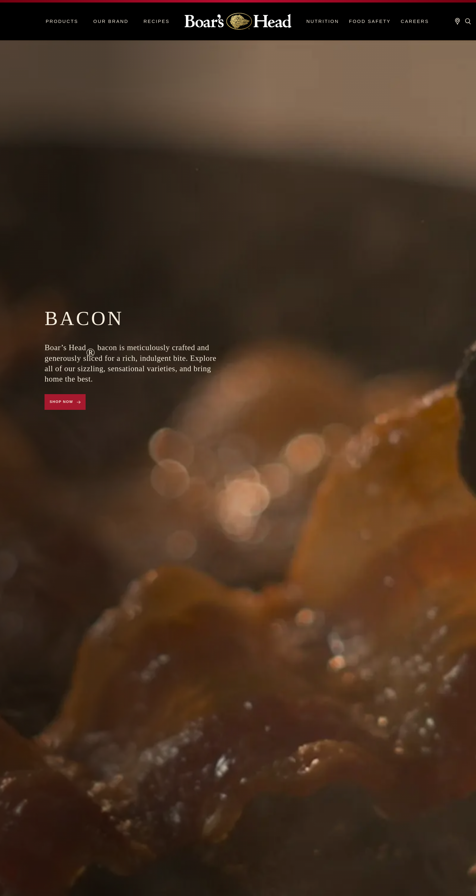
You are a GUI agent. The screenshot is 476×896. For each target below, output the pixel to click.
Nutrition (322, 21)
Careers (415, 21)
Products (62, 21)
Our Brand (111, 21)
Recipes (157, 21)
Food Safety (370, 21)
